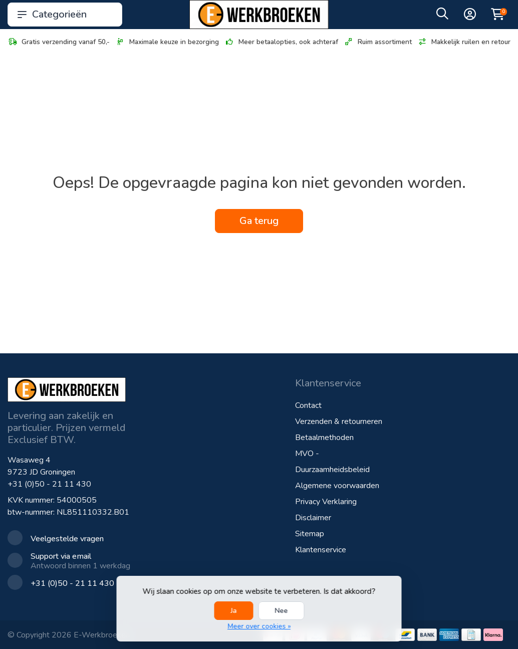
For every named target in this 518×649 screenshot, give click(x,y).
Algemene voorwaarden (337, 485)
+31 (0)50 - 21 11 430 (49, 484)
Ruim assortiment (378, 42)
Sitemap (309, 533)
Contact (308, 405)
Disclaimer (313, 517)
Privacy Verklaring (326, 501)
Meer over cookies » (259, 626)
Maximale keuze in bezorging (167, 42)
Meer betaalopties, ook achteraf (281, 42)
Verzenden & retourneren (338, 421)
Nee (281, 610)
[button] (442, 16)
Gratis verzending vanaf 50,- (59, 42)
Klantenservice (320, 549)
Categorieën (65, 14)
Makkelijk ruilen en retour (463, 42)
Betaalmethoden (324, 437)
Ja (233, 610)
